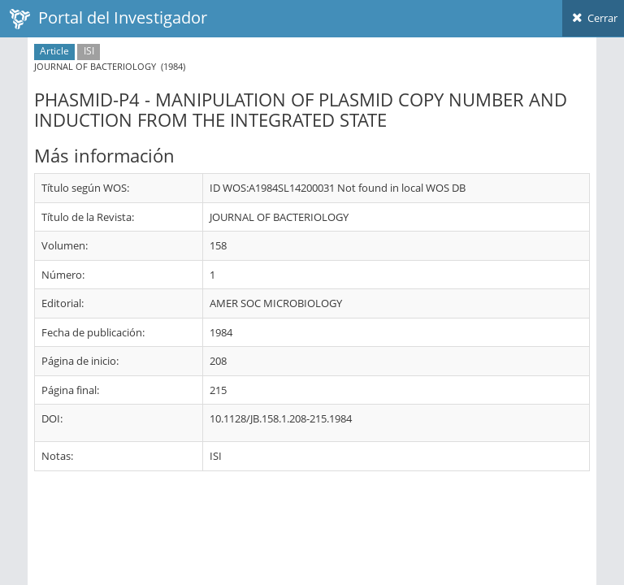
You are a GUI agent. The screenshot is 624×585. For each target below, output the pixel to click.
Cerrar (593, 18)
